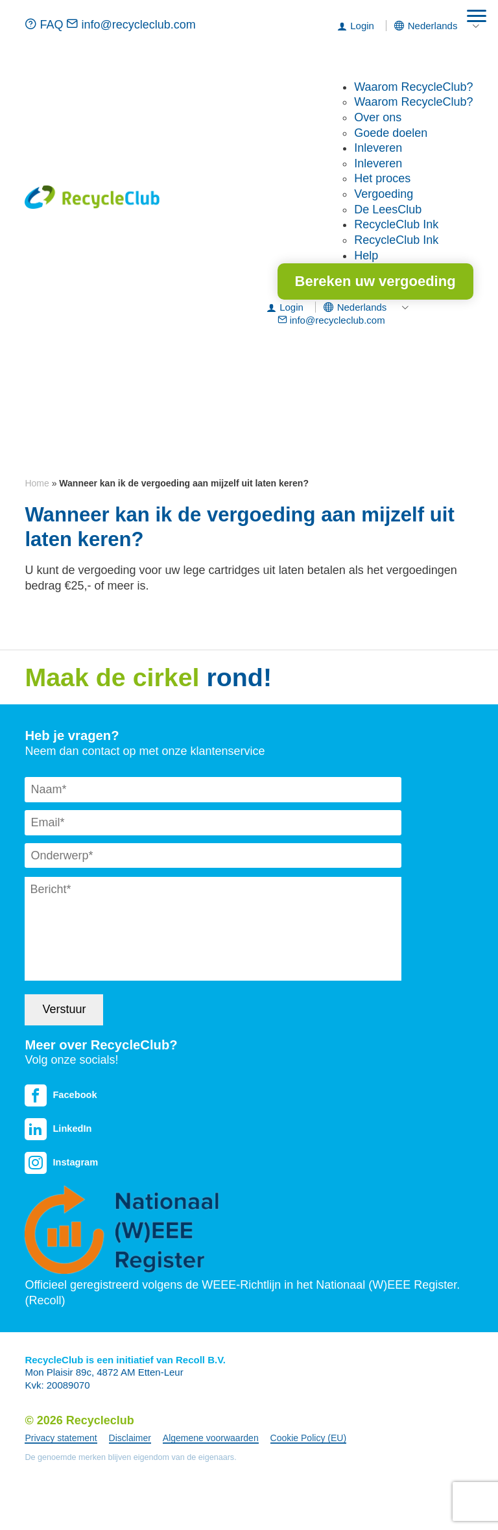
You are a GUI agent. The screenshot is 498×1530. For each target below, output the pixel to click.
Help (366, 255)
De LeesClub (387, 209)
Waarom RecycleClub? (413, 86)
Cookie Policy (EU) (308, 1438)
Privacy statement (61, 1438)
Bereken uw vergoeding (375, 281)
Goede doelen (390, 132)
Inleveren (378, 147)
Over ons (377, 117)
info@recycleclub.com (130, 24)
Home (37, 483)
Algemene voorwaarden (211, 1438)
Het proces (382, 178)
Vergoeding (383, 193)
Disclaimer (130, 1438)
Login (362, 25)
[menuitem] (433, 25)
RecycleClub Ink (396, 224)
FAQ (45, 24)
